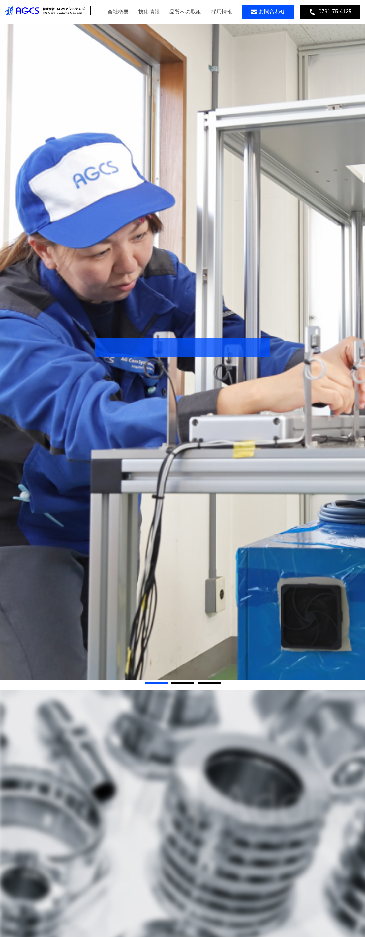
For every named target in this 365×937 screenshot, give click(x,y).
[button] (156, 683)
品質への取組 (185, 11)
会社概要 (118, 11)
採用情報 (221, 11)
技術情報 (149, 11)
